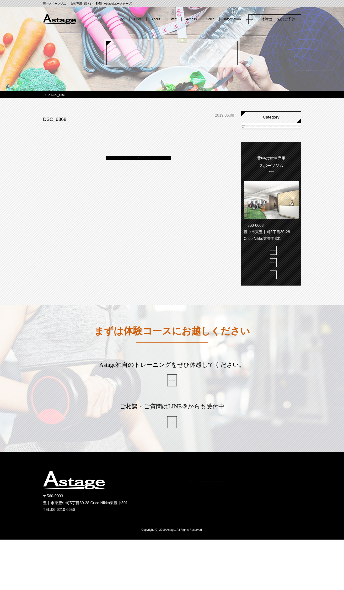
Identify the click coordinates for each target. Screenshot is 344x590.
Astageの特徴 (189, 533)
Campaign (257, 142)
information (258, 169)
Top (122, 19)
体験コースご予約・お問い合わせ (231, 542)
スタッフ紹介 (221, 533)
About (155, 19)
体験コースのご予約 (280, 19)
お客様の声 (277, 533)
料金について (156, 533)
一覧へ (139, 162)
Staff (173, 19)
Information (232, 19)
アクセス (250, 533)
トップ (129, 533)
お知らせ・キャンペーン (172, 542)
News (253, 155)
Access (191, 19)
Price (138, 19)
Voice (210, 19)
